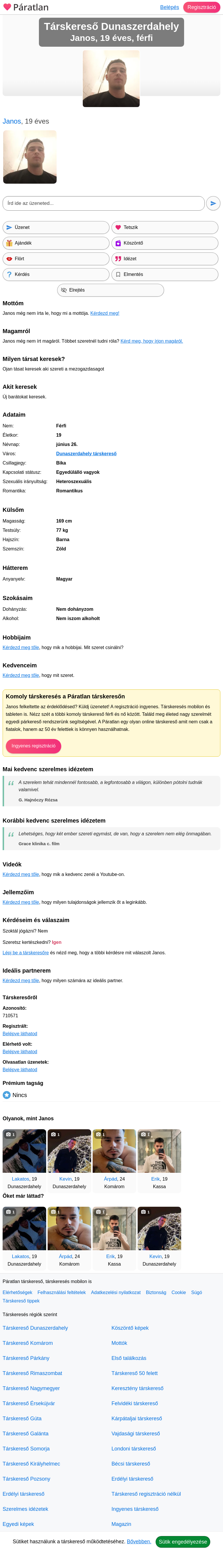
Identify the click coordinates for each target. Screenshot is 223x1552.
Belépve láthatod (20, 1033)
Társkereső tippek (21, 1300)
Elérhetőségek (17, 1292)
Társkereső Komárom (28, 1343)
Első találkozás (129, 1358)
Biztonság (156, 1292)
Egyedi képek (18, 1524)
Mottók (119, 1343)
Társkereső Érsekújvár (29, 1403)
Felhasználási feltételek (61, 1292)
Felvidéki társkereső (135, 1403)
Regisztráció (201, 7)
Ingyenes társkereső (135, 1509)
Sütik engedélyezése (183, 1542)
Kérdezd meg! (104, 313)
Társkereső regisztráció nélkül (146, 1494)
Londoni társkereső (134, 1449)
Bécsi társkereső (131, 1464)
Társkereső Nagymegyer (31, 1388)
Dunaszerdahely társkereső (86, 453)
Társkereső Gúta (22, 1418)
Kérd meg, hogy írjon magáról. (152, 341)
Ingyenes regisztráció (33, 745)
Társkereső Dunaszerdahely (35, 1328)
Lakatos (20, 1179)
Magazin (121, 1524)
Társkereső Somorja (26, 1449)
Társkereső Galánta (25, 1434)
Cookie (179, 1292)
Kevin (65, 1179)
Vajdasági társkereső (136, 1434)
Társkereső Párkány (26, 1358)
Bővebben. (139, 1541)
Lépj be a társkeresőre (26, 952)
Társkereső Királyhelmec (31, 1464)
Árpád (110, 1179)
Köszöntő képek (130, 1328)
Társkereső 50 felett (135, 1373)
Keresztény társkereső (137, 1388)
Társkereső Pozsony (26, 1479)
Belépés (169, 7)
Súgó (196, 1292)
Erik (155, 1179)
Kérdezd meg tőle (21, 647)
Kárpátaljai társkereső (137, 1418)
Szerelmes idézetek (25, 1509)
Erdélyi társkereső (23, 1494)
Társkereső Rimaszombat (32, 1373)
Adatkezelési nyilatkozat (116, 1292)
